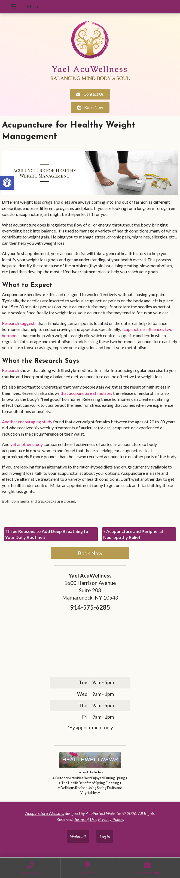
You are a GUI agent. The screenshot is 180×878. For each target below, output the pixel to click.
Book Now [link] (90, 553)
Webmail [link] (78, 836)
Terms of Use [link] (85, 819)
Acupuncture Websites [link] (44, 813)
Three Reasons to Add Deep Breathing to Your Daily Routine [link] (46, 534)
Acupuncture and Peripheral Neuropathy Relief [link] (133, 534)
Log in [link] (105, 836)
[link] (7, 183)
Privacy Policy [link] (110, 819)
